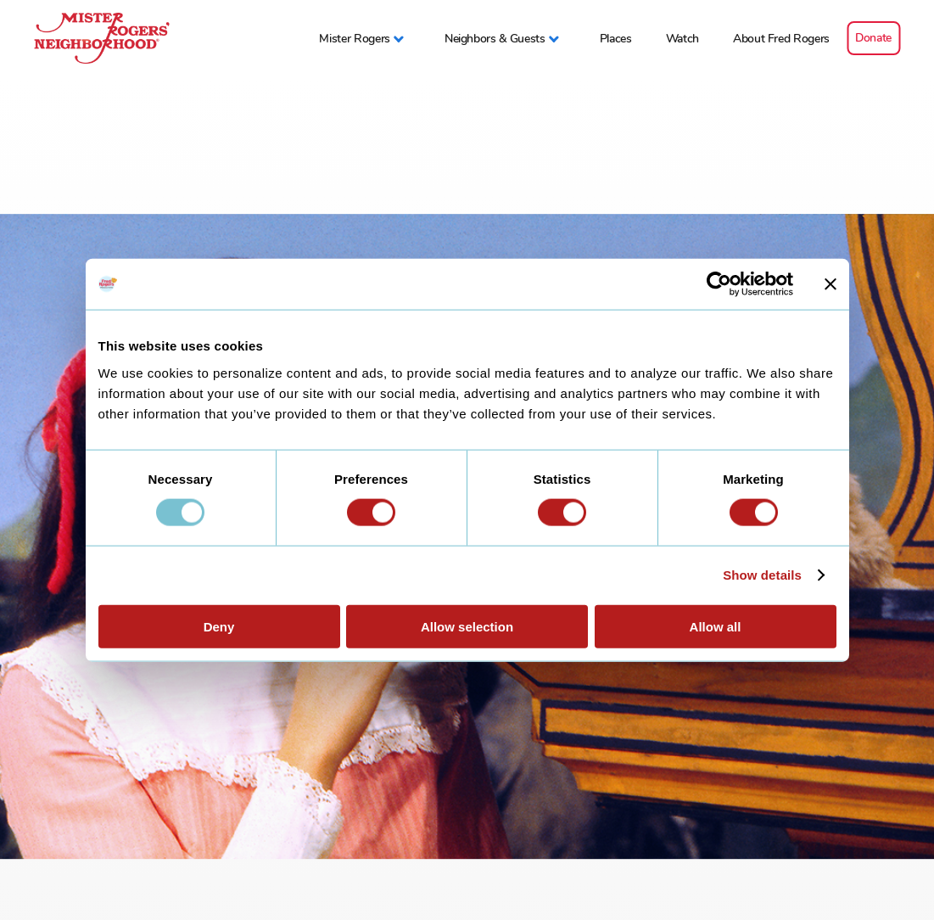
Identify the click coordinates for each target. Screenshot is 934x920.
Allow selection (467, 626)
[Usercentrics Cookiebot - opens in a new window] (719, 284)
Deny (219, 626)
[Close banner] (830, 284)
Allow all (715, 626)
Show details (762, 575)
